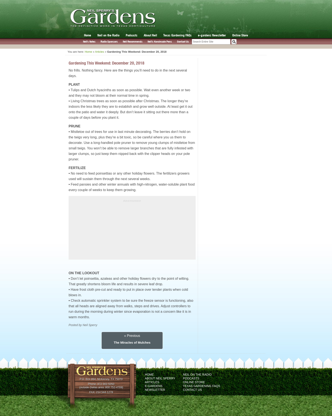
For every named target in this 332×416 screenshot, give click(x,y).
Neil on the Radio (108, 35)
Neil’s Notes (89, 41)
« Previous (132, 335)
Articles (99, 51)
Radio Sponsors (109, 41)
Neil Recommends (132, 41)
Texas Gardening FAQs (177, 35)
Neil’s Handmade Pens (160, 41)
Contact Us (183, 41)
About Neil (150, 35)
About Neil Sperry (160, 378)
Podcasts (131, 35)
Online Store (240, 35)
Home (87, 35)
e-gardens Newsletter (212, 35)
